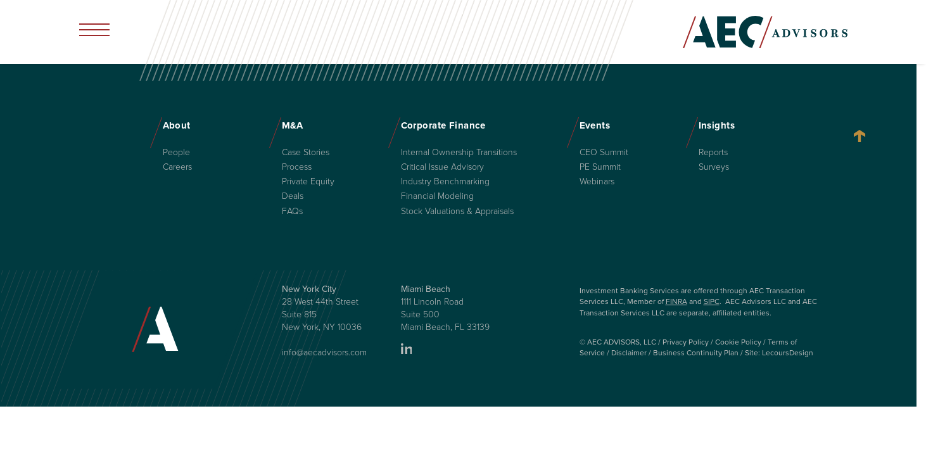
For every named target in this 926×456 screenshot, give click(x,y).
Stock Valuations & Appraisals (457, 211)
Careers (177, 167)
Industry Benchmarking (445, 181)
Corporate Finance (443, 125)
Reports (713, 152)
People (176, 152)
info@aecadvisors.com (324, 352)
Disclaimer (629, 352)
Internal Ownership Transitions (459, 152)
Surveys (714, 167)
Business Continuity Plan (696, 352)
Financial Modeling (437, 196)
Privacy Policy (686, 342)
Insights (717, 125)
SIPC (712, 301)
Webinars (597, 181)
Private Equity (308, 181)
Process (297, 167)
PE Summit (600, 167)
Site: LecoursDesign (779, 352)
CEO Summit (604, 152)
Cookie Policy (738, 342)
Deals (292, 196)
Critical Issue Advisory (442, 167)
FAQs (292, 211)
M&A (292, 125)
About (177, 125)
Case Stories (305, 152)
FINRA (676, 301)
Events (595, 125)
